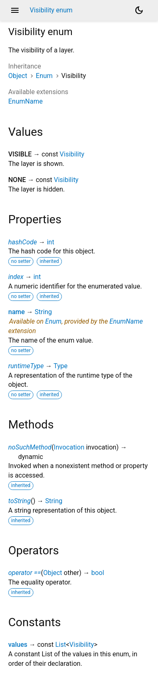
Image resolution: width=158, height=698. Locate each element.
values (17, 644)
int (50, 242)
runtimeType (26, 366)
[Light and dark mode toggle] (139, 10)
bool (97, 573)
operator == (24, 573)
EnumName (25, 101)
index (16, 277)
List (60, 644)
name (16, 312)
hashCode (22, 242)
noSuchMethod (30, 447)
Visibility (72, 154)
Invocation (69, 447)
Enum (44, 76)
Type (61, 366)
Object (17, 76)
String (43, 312)
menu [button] (15, 10)
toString (19, 501)
